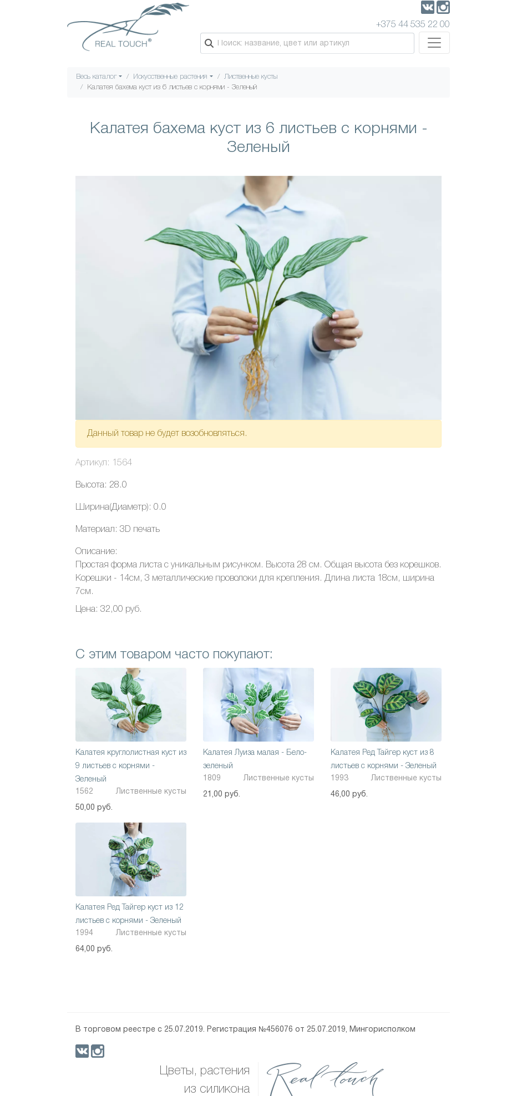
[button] (431, 186)
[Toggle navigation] (434, 43)
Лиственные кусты (250, 77)
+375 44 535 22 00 (413, 25)
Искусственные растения (170, 77)
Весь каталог (96, 77)
